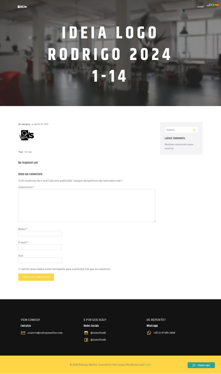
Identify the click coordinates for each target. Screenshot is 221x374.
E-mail (23, 242)
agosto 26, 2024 (41, 124)
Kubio (147, 365)
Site (20, 256)
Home (200, 7)
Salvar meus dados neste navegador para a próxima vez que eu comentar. (66, 269)
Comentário (26, 187)
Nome (22, 229)
